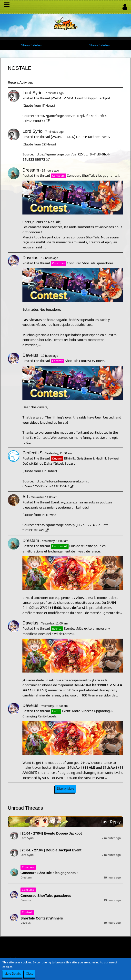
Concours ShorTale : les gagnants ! (93, 175)
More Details (12, 973)
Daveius (30, 257)
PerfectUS (32, 452)
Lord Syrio (32, 92)
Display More (65, 788)
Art (25, 496)
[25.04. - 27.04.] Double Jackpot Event (80, 137)
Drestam (30, 170)
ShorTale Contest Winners (85, 361)
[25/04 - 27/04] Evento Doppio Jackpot (80, 98)
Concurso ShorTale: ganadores (90, 263)
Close (29, 973)
